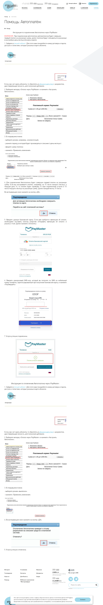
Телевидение (37, 7)
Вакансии (39, 569)
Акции (49, 7)
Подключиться (93, 3)
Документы (39, 573)
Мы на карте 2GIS (83, 571)
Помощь (96, 7)
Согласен (82, 599)
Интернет (25, 7)
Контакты (23, 573)
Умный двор (60, 7)
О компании (84, 7)
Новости (72, 7)
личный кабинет (20, 43)
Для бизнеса (24, 576)
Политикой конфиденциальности (78, 588)
